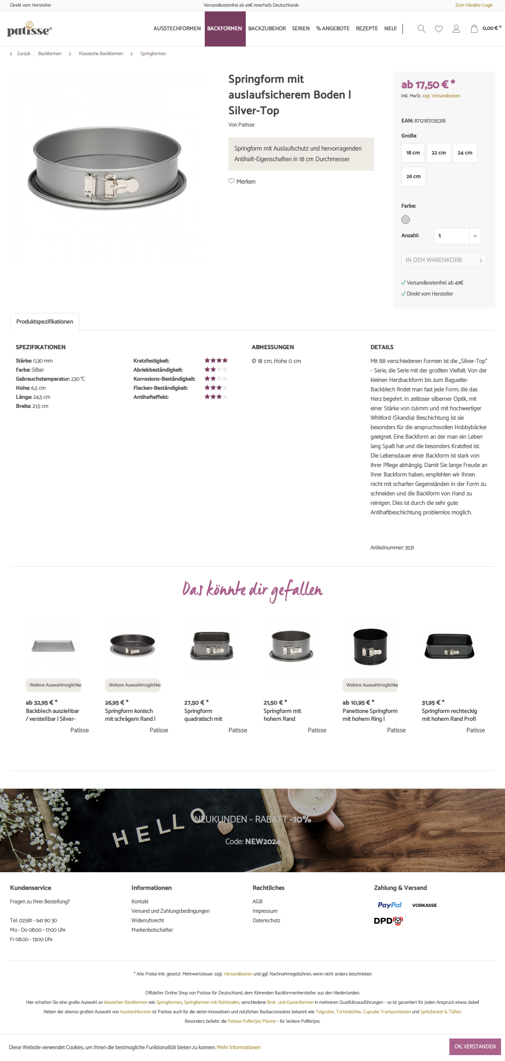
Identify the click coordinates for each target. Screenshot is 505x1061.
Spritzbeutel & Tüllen (440, 1012)
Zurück (20, 54)
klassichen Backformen (126, 1002)
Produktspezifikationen (44, 322)
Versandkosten (238, 974)
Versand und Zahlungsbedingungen (170, 911)
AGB (257, 902)
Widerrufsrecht (147, 920)
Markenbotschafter (152, 930)
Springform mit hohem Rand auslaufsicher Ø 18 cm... (286, 715)
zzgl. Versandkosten (441, 96)
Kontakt (139, 902)
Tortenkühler (348, 1012)
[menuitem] (178, 29)
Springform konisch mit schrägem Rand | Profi (130, 715)
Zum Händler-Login (474, 5)
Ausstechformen (135, 1012)
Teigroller (325, 1012)
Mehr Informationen (238, 1047)
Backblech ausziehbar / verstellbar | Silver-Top (52, 715)
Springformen (169, 1002)
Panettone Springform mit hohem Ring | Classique (370, 715)
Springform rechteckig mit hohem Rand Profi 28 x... (449, 715)
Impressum (264, 911)
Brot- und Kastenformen (290, 1002)
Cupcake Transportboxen (387, 1012)
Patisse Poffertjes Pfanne (252, 1021)
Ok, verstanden (475, 1047)
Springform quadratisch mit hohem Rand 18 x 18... (210, 715)
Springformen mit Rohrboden (211, 1002)
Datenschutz (266, 920)
